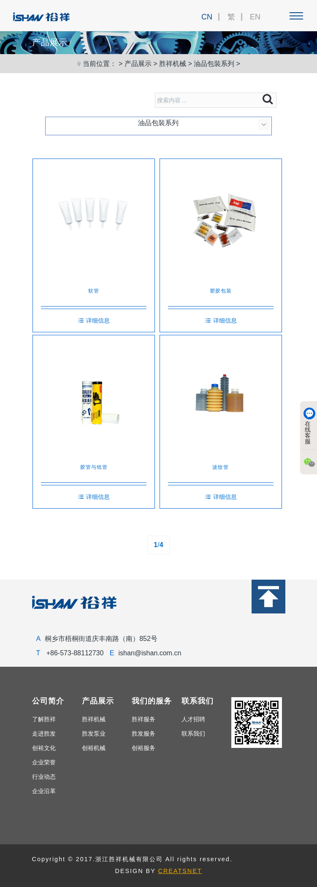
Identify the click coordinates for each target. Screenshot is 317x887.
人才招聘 (193, 719)
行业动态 (44, 776)
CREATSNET (180, 871)
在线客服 (309, 426)
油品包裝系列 (214, 63)
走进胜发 (44, 733)
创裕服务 (143, 748)
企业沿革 (44, 791)
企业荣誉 (44, 762)
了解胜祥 (44, 719)
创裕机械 (94, 748)
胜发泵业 (94, 733)
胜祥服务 (143, 719)
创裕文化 (44, 748)
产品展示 (138, 63)
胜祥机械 (172, 63)
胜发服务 (143, 733)
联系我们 (193, 733)
